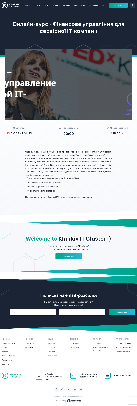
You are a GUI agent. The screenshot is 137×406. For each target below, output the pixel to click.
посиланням (86, 197)
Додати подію (53, 356)
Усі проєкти (29, 343)
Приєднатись (118, 5)
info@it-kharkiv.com (122, 375)
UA (103, 5)
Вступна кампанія (123, 352)
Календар (51, 347)
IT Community (98, 343)
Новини (55, 5)
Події (46, 5)
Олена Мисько (104, 168)
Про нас (25, 5)
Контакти (5, 364)
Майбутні (51, 343)
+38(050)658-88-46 (88, 377)
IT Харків (5, 347)
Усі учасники (7, 352)
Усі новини (74, 343)
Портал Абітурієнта (123, 343)
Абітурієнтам (79, 5)
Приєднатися (7, 360)
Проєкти (36, 5)
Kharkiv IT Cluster (8, 343)
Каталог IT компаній (9, 356)
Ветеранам (94, 5)
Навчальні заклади (123, 347)
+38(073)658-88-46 (88, 374)
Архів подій (52, 352)
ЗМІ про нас (74, 347)
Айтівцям (66, 5)
